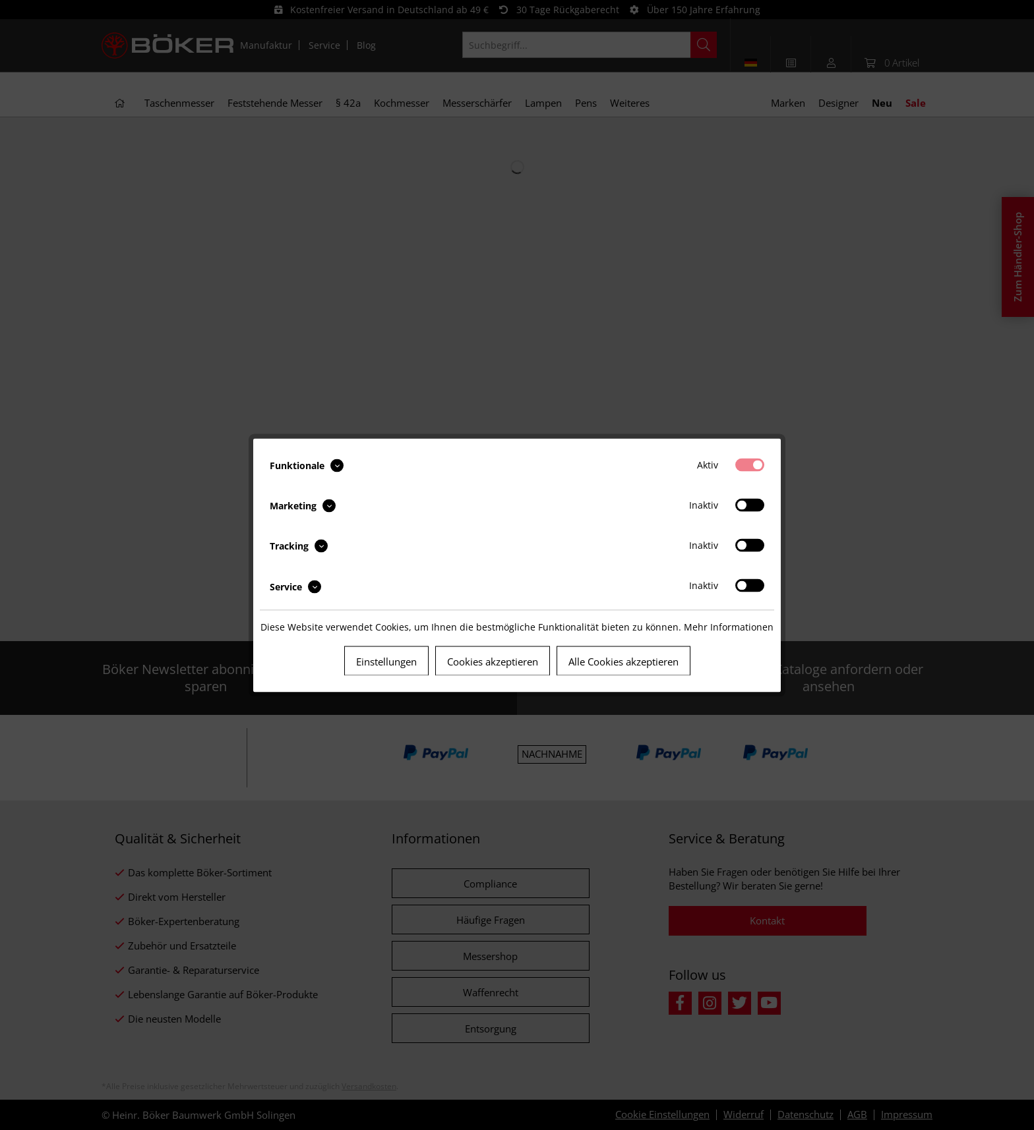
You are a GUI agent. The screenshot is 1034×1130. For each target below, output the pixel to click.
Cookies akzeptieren (492, 660)
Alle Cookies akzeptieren (623, 660)
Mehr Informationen (729, 626)
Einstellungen (386, 660)
